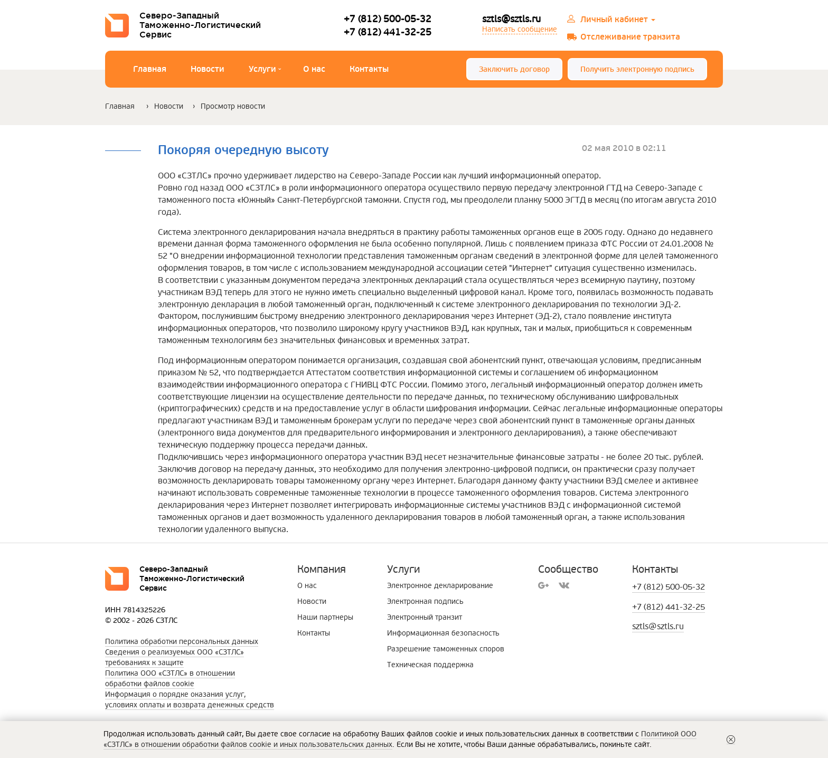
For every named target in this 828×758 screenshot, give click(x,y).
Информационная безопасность (443, 633)
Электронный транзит (424, 617)
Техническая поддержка (430, 664)
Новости (207, 69)
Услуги (265, 70)
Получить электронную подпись (637, 69)
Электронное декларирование (440, 585)
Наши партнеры (325, 617)
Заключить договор (514, 69)
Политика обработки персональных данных (181, 641)
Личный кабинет (617, 19)
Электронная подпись (425, 601)
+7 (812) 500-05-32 (387, 19)
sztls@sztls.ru (511, 19)
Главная (149, 69)
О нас (314, 69)
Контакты (369, 69)
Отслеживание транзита (630, 37)
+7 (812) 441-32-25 (387, 31)
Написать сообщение (519, 29)
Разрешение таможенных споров (445, 649)
